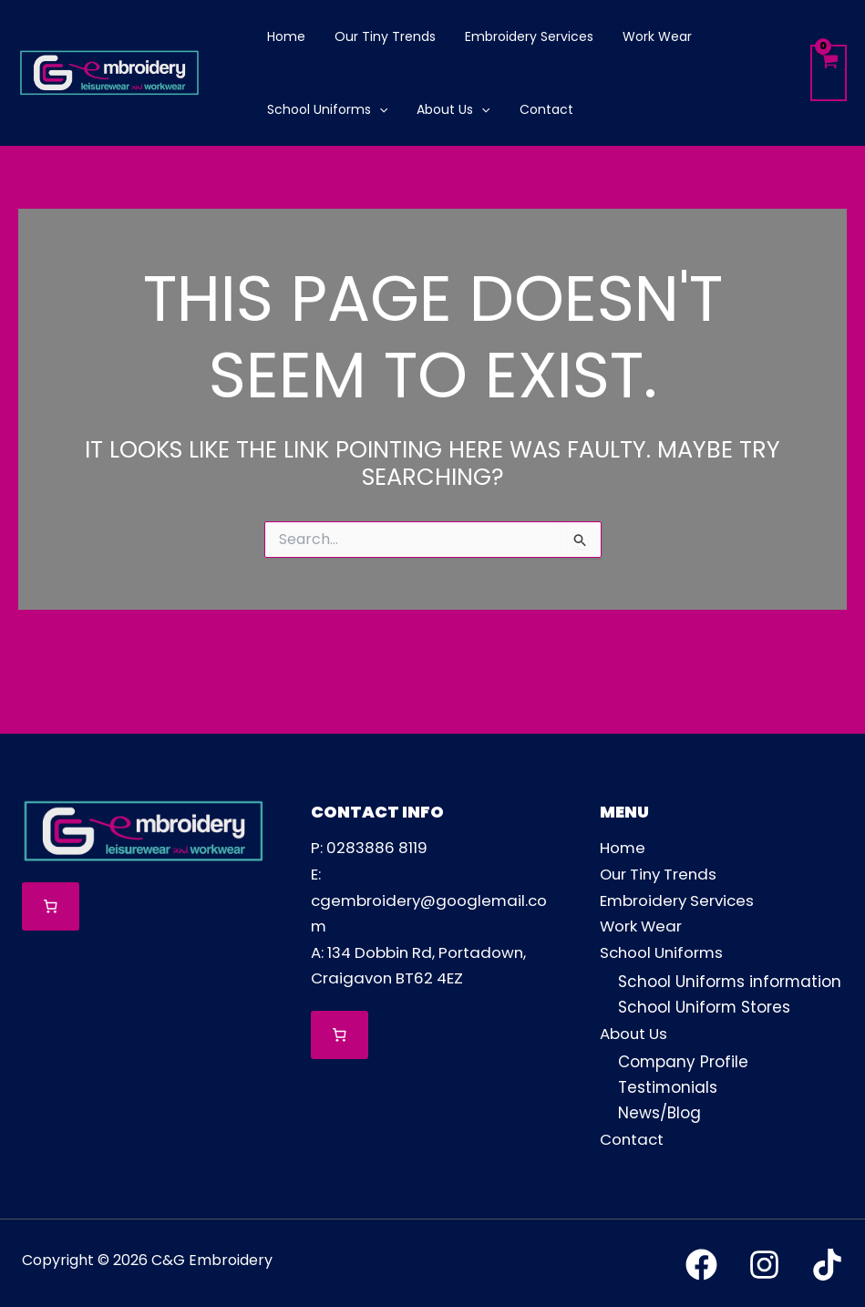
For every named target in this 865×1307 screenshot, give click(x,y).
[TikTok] (827, 1262)
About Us (634, 1031)
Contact (632, 1136)
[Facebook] (701, 1262)
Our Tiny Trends (661, 873)
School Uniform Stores (704, 1005)
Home (623, 848)
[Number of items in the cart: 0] (50, 906)
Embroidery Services (679, 899)
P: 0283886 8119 (370, 848)
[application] (377, 109)
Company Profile (683, 1060)
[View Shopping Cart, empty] (828, 73)
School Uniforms (663, 950)
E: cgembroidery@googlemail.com (431, 898)
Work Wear (642, 924)
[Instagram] (764, 1262)
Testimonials (668, 1085)
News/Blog (659, 1111)
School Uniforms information (730, 980)
